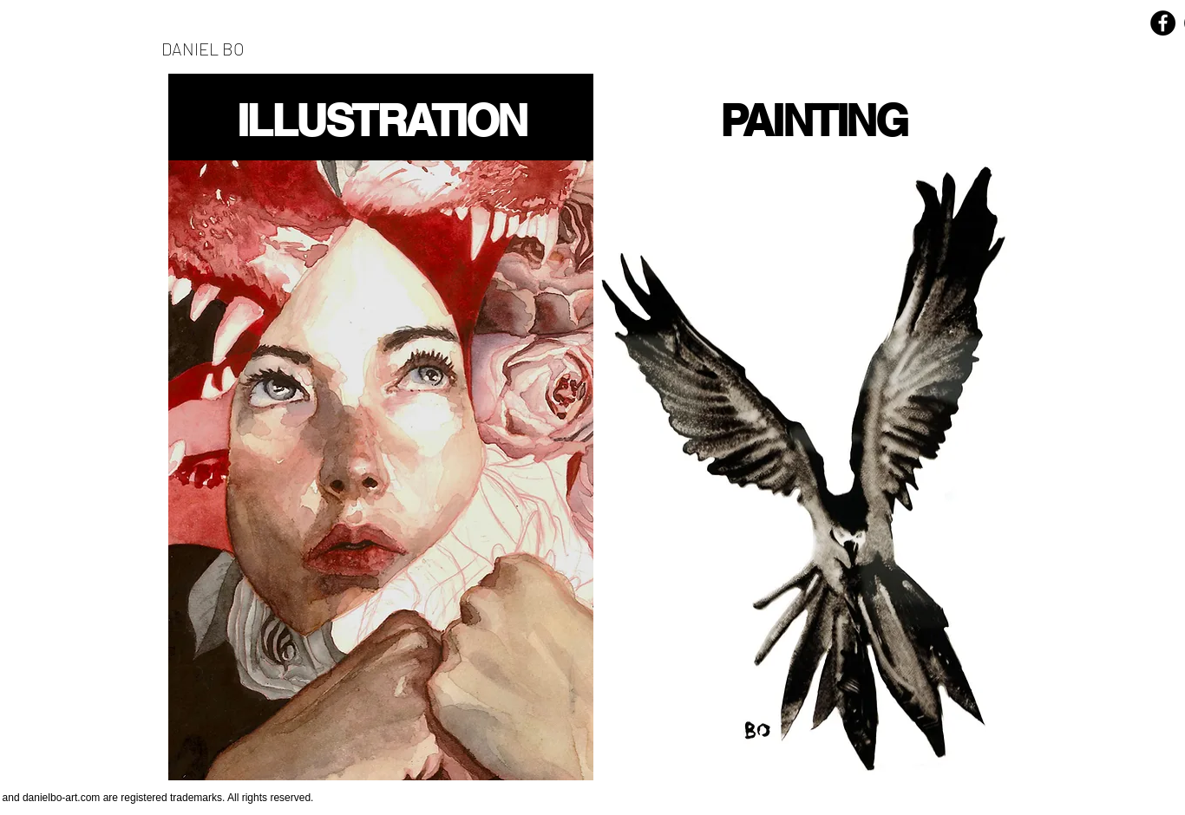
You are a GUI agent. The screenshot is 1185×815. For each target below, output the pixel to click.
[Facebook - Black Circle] (1162, 23)
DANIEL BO (202, 48)
